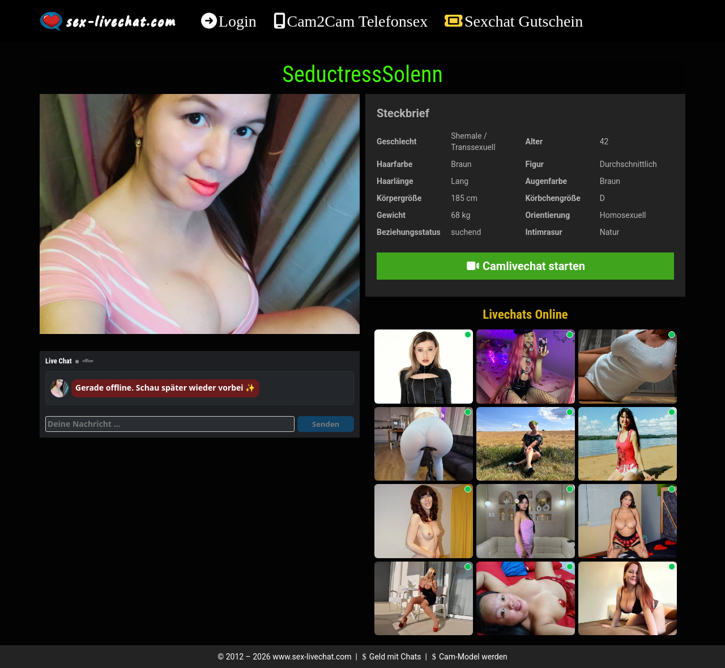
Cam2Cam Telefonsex (357, 21)
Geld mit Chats (390, 656)
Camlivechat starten (525, 266)
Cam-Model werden (468, 656)
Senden (325, 424)
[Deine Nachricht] (170, 424)
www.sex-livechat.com (311, 656)
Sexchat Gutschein (523, 21)
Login (238, 21)
